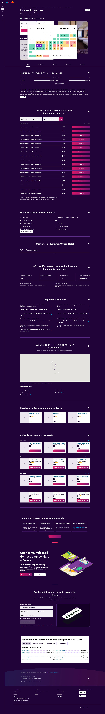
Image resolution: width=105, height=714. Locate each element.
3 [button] (30, 39)
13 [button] (40, 42)
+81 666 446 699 (24, 16)
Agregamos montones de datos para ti (55, 678)
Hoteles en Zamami (26, 659)
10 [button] (30, 42)
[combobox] (38, 607)
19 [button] (37, 45)
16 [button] (50, 42)
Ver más (87, 440)
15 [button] (46, 42)
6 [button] (40, 39)
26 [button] (37, 48)
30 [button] (50, 48)
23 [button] (50, 45)
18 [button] (33, 45)
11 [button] (33, 42)
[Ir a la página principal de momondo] (9, 2)
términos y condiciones (42, 624)
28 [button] (43, 48)
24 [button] (30, 48)
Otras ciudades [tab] (26, 643)
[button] (2, 2)
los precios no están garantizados (53, 672)
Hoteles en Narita (25, 657)
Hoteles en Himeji (59, 657)
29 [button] (47, 48)
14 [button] (43, 42)
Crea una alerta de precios (78, 527)
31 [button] (30, 52)
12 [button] (37, 42)
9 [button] (50, 39)
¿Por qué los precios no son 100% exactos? (55, 681)
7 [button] (43, 39)
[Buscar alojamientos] (2, 9)
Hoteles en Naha (25, 652)
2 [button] (50, 35)
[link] (35, 451)
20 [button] (40, 45)
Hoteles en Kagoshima (60, 650)
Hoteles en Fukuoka (59, 654)
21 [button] (43, 45)
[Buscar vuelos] (2, 6)
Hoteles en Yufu (25, 656)
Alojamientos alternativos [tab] (38, 643)
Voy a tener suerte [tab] (51, 643)
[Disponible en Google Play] (82, 692)
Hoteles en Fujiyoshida (60, 656)
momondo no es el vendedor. (55, 676)
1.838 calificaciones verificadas (36, 18)
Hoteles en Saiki (25, 654)
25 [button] (33, 48)
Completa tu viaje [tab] (62, 643)
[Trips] (2, 15)
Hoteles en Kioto (58, 652)
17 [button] (30, 45)
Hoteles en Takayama (59, 659)
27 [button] (40, 48)
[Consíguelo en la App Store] (82, 696)
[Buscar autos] (2, 12)
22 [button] (47, 45)
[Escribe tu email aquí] (38, 615)
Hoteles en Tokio (25, 650)
